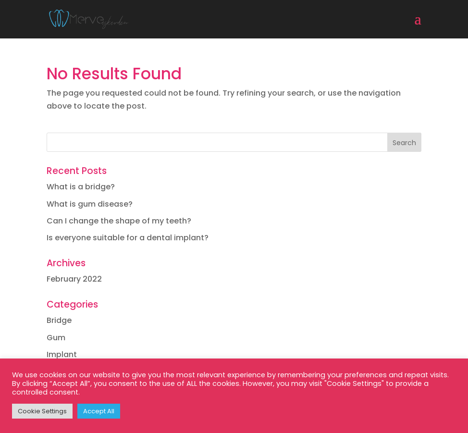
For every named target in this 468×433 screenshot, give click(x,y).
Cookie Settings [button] (42, 411)
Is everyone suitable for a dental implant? (128, 237)
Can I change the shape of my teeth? (119, 220)
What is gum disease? (90, 204)
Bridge (59, 320)
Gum (56, 337)
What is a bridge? (81, 186)
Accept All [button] (98, 411)
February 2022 (74, 279)
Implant (62, 354)
